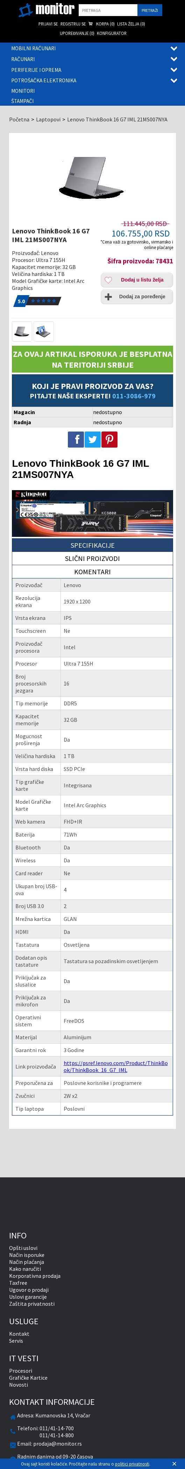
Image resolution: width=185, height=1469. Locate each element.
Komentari (92, 571)
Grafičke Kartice (28, 1377)
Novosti (18, 1384)
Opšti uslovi (23, 1247)
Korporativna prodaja (35, 1275)
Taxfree (18, 1282)
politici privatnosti (132, 1464)
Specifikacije (93, 545)
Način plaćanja (26, 1261)
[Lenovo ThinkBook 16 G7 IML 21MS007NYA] (92, 177)
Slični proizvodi (92, 558)
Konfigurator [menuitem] (112, 33)
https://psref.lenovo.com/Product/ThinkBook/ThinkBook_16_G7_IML (116, 1066)
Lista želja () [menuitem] (131, 24)
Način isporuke (26, 1254)
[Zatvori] (174, 1464)
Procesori (20, 1370)
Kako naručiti (25, 1268)
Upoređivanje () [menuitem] (77, 33)
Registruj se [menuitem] (73, 24)
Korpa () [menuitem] (101, 24)
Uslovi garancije (28, 1296)
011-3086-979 (134, 395)
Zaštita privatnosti (32, 1303)
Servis (16, 1340)
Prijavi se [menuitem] (48, 24)
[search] (108, 10)
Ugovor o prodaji (29, 1289)
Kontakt (19, 1333)
